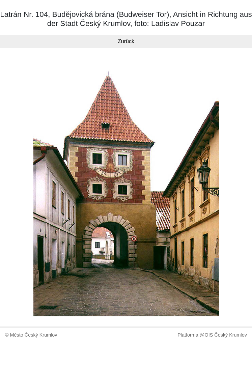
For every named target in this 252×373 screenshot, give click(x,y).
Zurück (126, 41)
